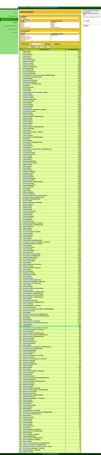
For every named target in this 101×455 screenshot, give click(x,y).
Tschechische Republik (29, 283)
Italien (25, 102)
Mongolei (25, 113)
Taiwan (25, 125)
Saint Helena (26, 250)
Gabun (25, 285)
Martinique (26, 297)
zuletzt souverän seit (36, 36)
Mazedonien (26, 194)
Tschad (25, 144)
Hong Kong (26, 331)
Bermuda (25, 431)
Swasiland (26, 266)
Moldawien (26, 384)
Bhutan (25, 58)
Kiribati (25, 429)
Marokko (25, 118)
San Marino (26, 362)
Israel (24, 312)
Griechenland (27, 178)
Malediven (26, 451)
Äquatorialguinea (28, 163)
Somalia (25, 230)
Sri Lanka (25, 218)
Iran (24, 85)
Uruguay (25, 379)
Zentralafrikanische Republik (31, 295)
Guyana (25, 185)
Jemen (25, 133)
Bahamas (25, 438)
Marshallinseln (27, 448)
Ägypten (36, 23)
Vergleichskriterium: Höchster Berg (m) (48, 7)
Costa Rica (26, 126)
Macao (25, 415)
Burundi (25, 200)
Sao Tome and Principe (29, 254)
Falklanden (26, 364)
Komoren (25, 233)
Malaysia (25, 120)
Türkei (25, 90)
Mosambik (26, 226)
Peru (24, 70)
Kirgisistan (26, 63)
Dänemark (26, 417)
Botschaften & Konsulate (11, 26)
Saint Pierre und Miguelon (30, 412)
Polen (24, 219)
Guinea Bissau (27, 405)
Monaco (25, 422)
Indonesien (26, 97)
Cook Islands (26, 371)
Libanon (25, 156)
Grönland (25, 137)
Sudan (25, 147)
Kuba (24, 255)
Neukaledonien (27, 281)
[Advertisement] (9, 66)
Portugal (25, 235)
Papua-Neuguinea (28, 109)
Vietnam (25, 151)
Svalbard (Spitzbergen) (29, 279)
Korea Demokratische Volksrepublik (33, 195)
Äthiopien (26, 106)
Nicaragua (26, 224)
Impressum (14, 32)
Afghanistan (36, 22)
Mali (24, 317)
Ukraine (25, 249)
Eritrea (25, 159)
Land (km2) (36, 40)
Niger (24, 262)
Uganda (25, 94)
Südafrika (26, 145)
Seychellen (26, 340)
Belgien (25, 365)
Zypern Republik (27, 257)
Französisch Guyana (28, 348)
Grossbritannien (27, 300)
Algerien (36, 26)
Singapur (25, 419)
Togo (24, 326)
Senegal (25, 374)
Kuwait (25, 403)
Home (16, 13)
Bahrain (25, 424)
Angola (25, 207)
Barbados (26, 395)
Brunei (25, 269)
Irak (24, 139)
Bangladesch (26, 310)
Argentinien (26, 66)
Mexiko (25, 84)
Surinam (25, 307)
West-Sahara (26, 383)
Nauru (25, 439)
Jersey (25, 420)
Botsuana (26, 290)
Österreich (26, 128)
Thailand (25, 214)
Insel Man (26, 372)
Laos (24, 188)
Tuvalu (25, 450)
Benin (24, 369)
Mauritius (25, 353)
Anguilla (25, 436)
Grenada (25, 352)
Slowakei (25, 204)
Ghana (25, 345)
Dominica (25, 293)
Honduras (26, 181)
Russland (25, 87)
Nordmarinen (26, 329)
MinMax (15, 22)
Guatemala (26, 116)
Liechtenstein (27, 211)
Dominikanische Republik (30, 149)
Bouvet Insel (26, 357)
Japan (25, 130)
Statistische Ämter (12, 29)
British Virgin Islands (29, 377)
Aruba (25, 414)
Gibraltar (25, 386)
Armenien (26, 121)
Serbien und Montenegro (30, 202)
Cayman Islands (27, 444)
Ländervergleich (33, 7)
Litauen (25, 407)
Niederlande (26, 396)
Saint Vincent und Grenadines (31, 309)
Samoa (25, 267)
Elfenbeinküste (27, 274)
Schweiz (25, 104)
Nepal (24, 51)
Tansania (25, 78)
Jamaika (25, 240)
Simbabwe (26, 212)
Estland (25, 400)
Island (25, 245)
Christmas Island (28, 391)
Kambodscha (26, 273)
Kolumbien (26, 82)
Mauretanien (26, 338)
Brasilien (25, 161)
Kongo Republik (27, 341)
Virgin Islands (27, 381)
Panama (25, 142)
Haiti (24, 199)
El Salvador (26, 197)
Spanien (25, 135)
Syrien (25, 190)
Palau (24, 410)
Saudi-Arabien (27, 154)
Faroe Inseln (26, 343)
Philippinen (26, 173)
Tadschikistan (27, 59)
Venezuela (26, 99)
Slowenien (26, 183)
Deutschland (26, 171)
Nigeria (25, 228)
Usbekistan (26, 114)
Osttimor (25, 169)
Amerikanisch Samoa (36, 27)
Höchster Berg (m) (65, 35)
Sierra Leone (26, 261)
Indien (25, 56)
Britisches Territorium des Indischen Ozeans (35, 446)
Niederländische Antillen (30, 346)
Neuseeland (26, 132)
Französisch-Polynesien (29, 242)
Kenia (24, 89)
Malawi (25, 166)
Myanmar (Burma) (28, 80)
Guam (25, 388)
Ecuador (25, 73)
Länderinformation (12, 16)
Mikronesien (26, 355)
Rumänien (26, 216)
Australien (26, 243)
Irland (24, 319)
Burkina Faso (27, 360)
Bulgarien (26, 176)
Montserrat (26, 336)
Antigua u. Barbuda (28, 389)
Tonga (25, 321)
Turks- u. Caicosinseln (29, 443)
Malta (24, 408)
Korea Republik (27, 259)
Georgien (25, 96)
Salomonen (26, 223)
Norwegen (26, 221)
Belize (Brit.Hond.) (28, 314)
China (24, 53)
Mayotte (25, 367)
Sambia (25, 236)
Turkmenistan (27, 152)
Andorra (25, 175)
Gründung (36, 35)
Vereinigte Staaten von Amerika (31, 75)
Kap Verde (26, 187)
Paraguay (25, 350)
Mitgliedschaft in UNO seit (36, 38)
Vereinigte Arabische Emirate (31, 288)
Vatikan (25, 432)
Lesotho (25, 140)
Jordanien (26, 278)
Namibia (25, 209)
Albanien (36, 25)
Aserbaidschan (27, 111)
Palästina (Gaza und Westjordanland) (33, 322)
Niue (24, 434)
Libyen (25, 238)
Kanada (25, 77)
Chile (24, 68)
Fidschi (25, 305)
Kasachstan (26, 65)
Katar (24, 427)
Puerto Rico (26, 302)
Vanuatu (25, 264)
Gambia (25, 441)
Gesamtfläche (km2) (36, 39)
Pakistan (25, 54)
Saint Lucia (26, 333)
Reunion (25, 157)
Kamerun (25, 123)
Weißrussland (27, 393)
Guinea (25, 276)
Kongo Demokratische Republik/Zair (33, 92)
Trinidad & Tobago (28, 334)
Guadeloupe (26, 291)
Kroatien (25, 271)
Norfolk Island (27, 398)
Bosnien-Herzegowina (29, 231)
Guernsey (26, 426)
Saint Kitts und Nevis (29, 316)
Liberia (25, 298)
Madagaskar (26, 180)
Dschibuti (26, 252)
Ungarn (25, 324)
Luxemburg (26, 376)
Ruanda (25, 108)
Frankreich (26, 101)
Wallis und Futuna (28, 359)
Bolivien (25, 71)
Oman (25, 168)
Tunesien (25, 286)
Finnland (25, 304)
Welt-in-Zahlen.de (23, 7)
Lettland (25, 401)
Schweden (26, 247)
